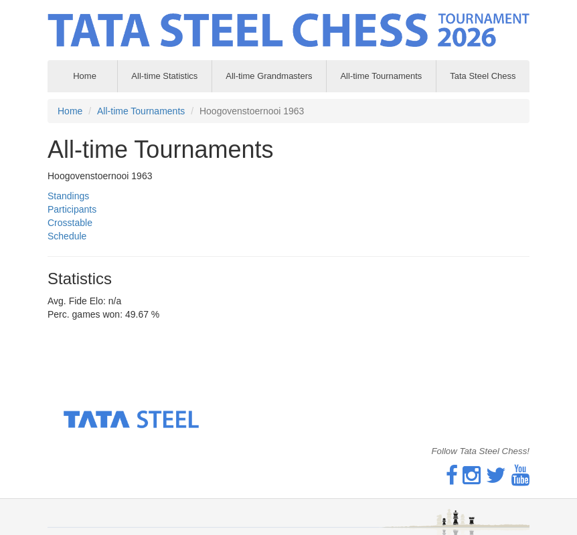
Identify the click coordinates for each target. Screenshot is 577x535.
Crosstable (70, 222)
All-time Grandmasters (269, 76)
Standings (68, 196)
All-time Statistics (164, 76)
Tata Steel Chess (482, 76)
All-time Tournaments (381, 76)
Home (70, 111)
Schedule (67, 236)
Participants (72, 209)
